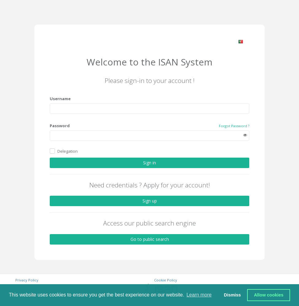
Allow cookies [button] (268, 294)
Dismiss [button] (232, 294)
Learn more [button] (199, 294)
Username (60, 98)
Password (60, 125)
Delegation (67, 151)
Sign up (149, 201)
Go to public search (149, 239)
